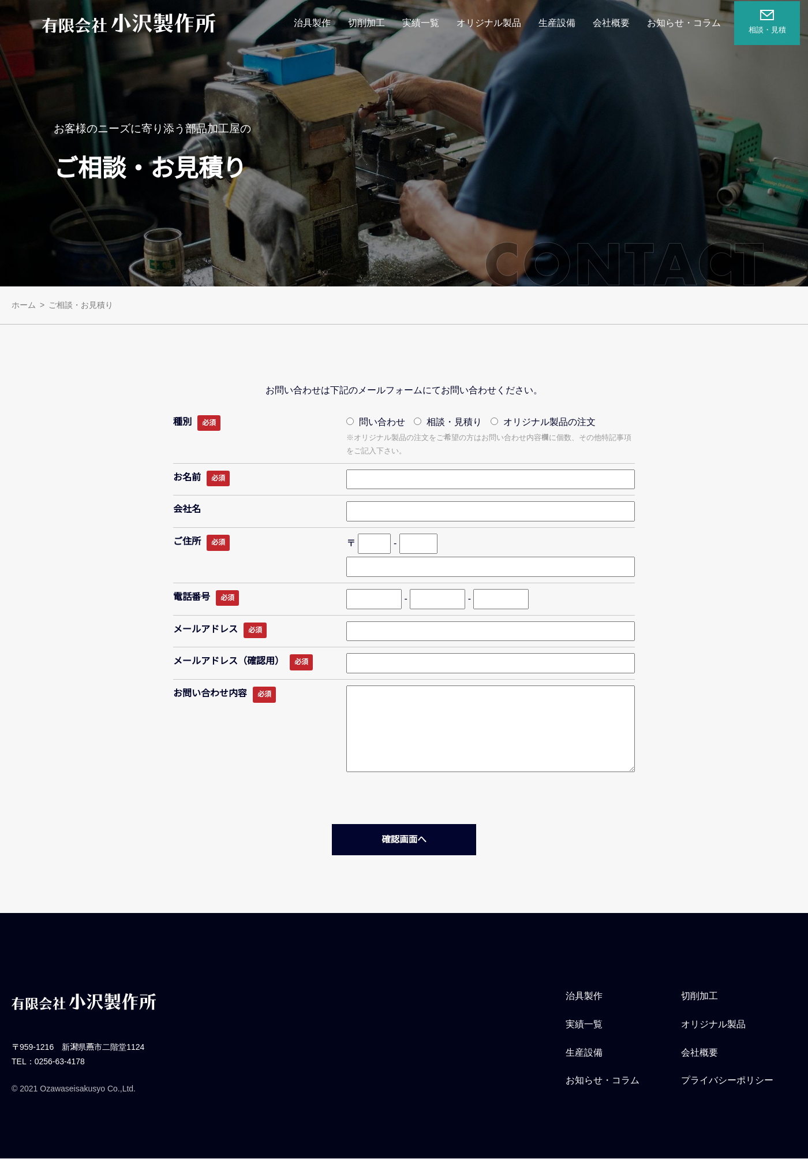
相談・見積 (770, 21)
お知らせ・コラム (687, 23)
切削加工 (369, 23)
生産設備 (560, 23)
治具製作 (315, 23)
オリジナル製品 (492, 23)
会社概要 (614, 23)
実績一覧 (424, 23)
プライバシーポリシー (727, 1081)
